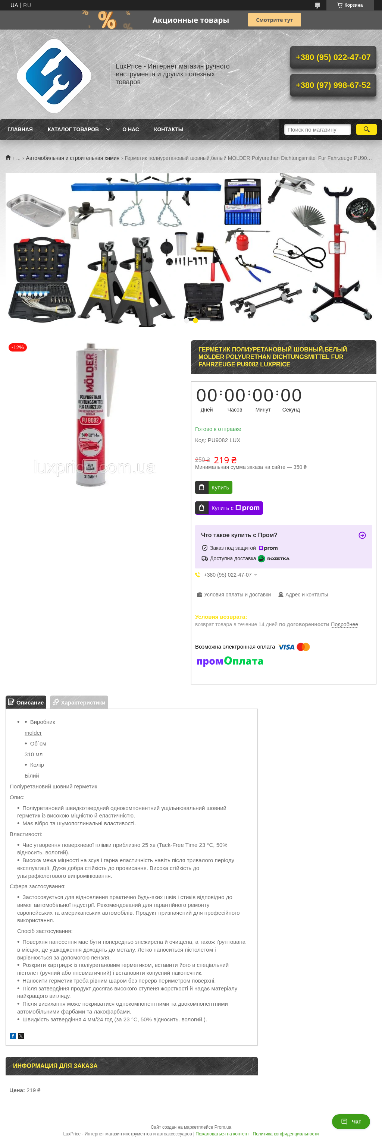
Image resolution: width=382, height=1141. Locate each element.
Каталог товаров (73, 129)
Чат (351, 1121)
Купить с (236, 508)
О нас (130, 129)
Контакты (168, 129)
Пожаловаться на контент (222, 1134)
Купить (220, 487)
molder (33, 732)
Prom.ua (223, 1127)
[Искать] (366, 129)
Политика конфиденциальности (286, 1134)
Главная (20, 129)
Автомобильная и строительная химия (73, 158)
